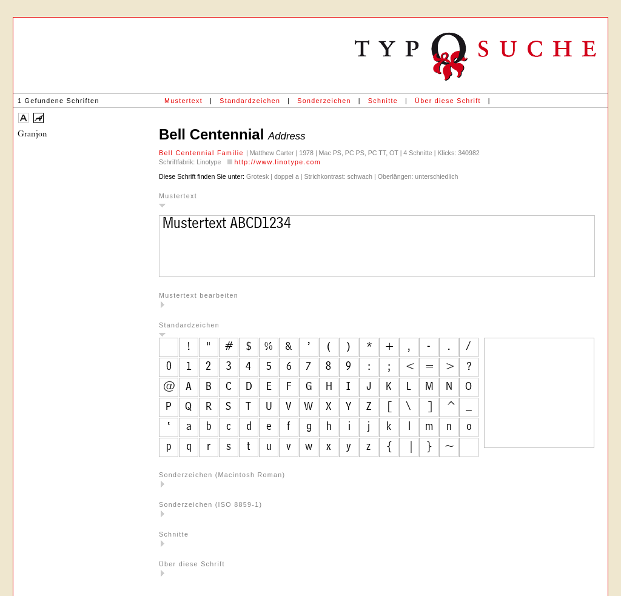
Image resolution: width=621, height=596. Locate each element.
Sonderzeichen (324, 100)
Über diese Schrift (448, 100)
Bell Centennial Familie (202, 152)
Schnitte (383, 100)
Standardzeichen (250, 100)
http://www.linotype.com (277, 162)
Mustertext (183, 100)
